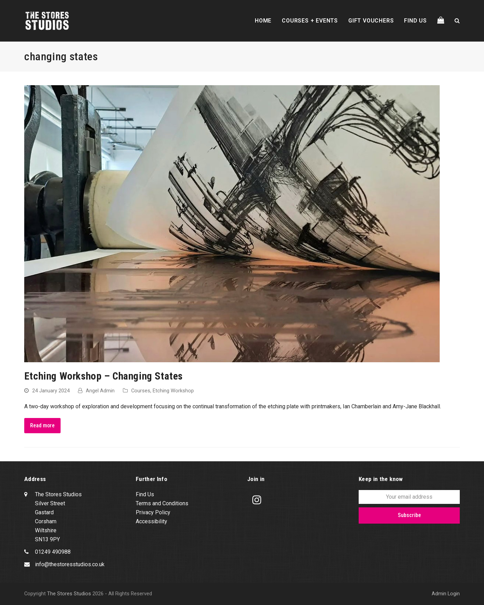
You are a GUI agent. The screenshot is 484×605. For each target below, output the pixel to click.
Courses (140, 391)
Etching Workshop (173, 391)
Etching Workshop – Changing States (103, 376)
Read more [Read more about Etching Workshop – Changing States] (42, 425)
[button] (440, 20)
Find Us (145, 494)
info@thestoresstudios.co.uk (70, 564)
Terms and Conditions (162, 503)
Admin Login (446, 593)
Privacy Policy (153, 512)
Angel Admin (100, 391)
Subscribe (409, 515)
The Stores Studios (69, 593)
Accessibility (151, 521)
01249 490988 (53, 552)
